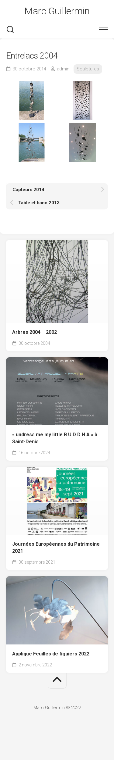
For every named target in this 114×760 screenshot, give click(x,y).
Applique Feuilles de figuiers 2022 (51, 654)
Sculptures (88, 69)
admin (63, 69)
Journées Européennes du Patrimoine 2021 (56, 547)
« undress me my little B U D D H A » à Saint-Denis (54, 438)
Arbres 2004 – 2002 (34, 332)
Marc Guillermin (57, 11)
